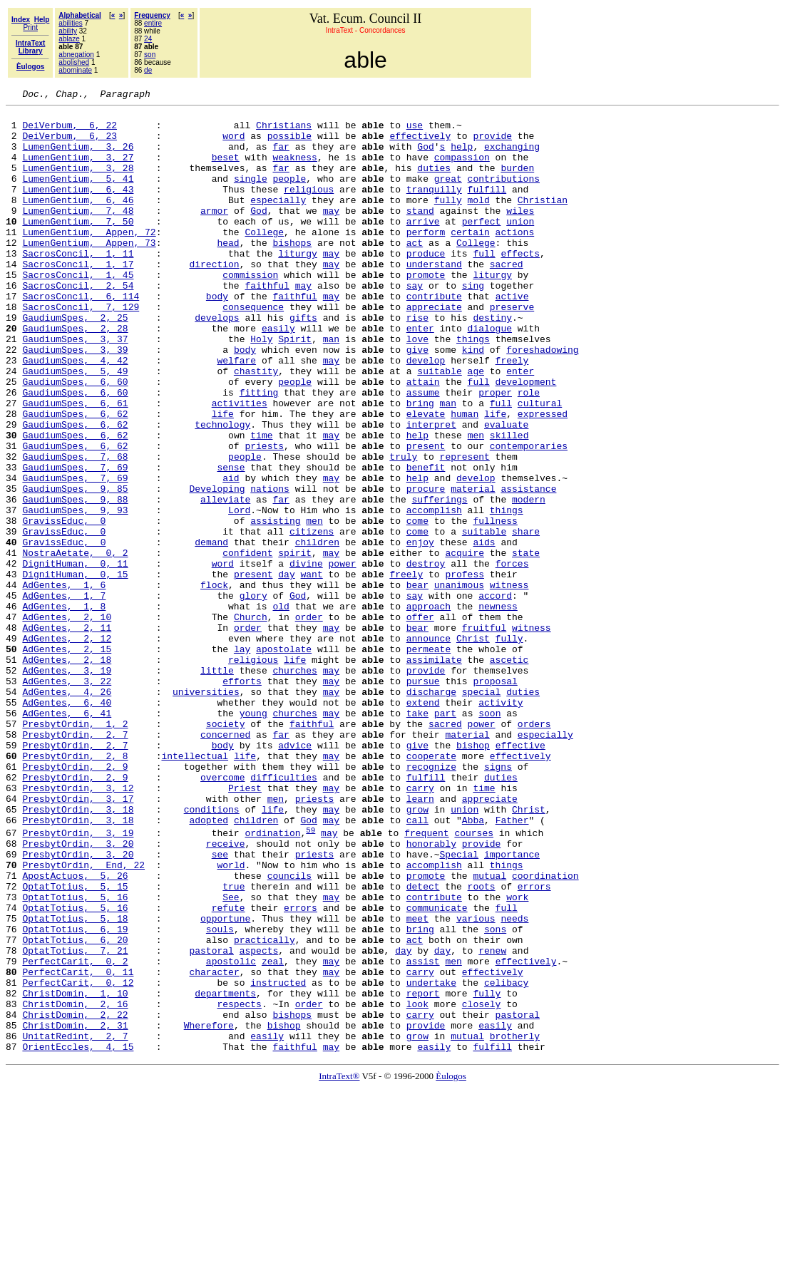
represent (464, 528)
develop (426, 413)
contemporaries (529, 516)
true (233, 1044)
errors (534, 1044)
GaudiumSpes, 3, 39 (75, 400)
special (481, 811)
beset (226, 169)
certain (470, 259)
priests (264, 516)
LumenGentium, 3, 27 (77, 169)
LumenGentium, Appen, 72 (88, 259)
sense (231, 541)
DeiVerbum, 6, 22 (69, 131)
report (423, 1172)
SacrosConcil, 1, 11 (77, 285)
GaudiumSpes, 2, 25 (75, 362)
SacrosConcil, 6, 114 (80, 336)
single (250, 195)
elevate (426, 477)
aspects (259, 1121)
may (331, 233)
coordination (545, 1031)
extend (423, 824)
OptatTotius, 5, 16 (75, 1057)
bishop (473, 875)
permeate (428, 759)
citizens (311, 618)
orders (534, 849)
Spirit (295, 387)
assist (423, 1134)
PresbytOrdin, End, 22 (83, 1018)
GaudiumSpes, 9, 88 (75, 580)
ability (67, 31)
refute (228, 1069)
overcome (222, 913)
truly (403, 528)
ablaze (68, 39)
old (280, 708)
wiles (520, 233)
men (475, 503)
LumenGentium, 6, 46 (77, 221)
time (261, 503)
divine (306, 657)
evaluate (506, 490)
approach (428, 708)
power (342, 657)
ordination (272, 980)
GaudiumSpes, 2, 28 (75, 375)
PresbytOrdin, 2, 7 (75, 862)
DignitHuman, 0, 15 (75, 670)
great (448, 195)
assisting (275, 605)
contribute (434, 336)
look (417, 1185)
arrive (423, 246)
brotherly (515, 1223)
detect (423, 1044)
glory (253, 695)
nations (269, 567)
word (233, 144)
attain (423, 439)
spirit (295, 644)
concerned (225, 862)
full (484, 285)
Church (250, 721)
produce (426, 285)
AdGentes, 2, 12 (66, 747)
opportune (225, 1082)
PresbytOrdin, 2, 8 (75, 888)
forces (512, 657)
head (228, 272)
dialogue (489, 375)
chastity (256, 426)
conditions (212, 952)
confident (247, 644)
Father (512, 965)
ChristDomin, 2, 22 (75, 1198)
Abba (473, 965)
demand (211, 631)
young (253, 836)
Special (458, 1005)
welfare (236, 413)
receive (225, 992)
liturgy (297, 285)
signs (498, 901)
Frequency (152, 15)
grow (417, 952)
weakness (294, 169)
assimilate (434, 772)
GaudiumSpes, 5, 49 (75, 426)
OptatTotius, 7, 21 (75, 1121)
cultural (540, 464)
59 (310, 977)
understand (434, 298)
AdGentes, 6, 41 (66, 836)
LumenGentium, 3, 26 (77, 156)
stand (420, 233)
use (414, 131)
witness (509, 682)
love (417, 387)
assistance (528, 567)
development (525, 439)
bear (417, 682)
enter (420, 375)
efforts (242, 798)
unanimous (459, 682)
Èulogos (451, 1266)
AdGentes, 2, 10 (66, 721)
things (473, 387)
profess (464, 670)
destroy (426, 657)
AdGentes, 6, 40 (66, 824)
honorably (431, 992)
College (264, 259)
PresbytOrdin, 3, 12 (77, 926)
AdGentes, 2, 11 (66, 734)
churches (294, 785)
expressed (543, 477)
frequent (426, 980)
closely (481, 1185)
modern (528, 580)
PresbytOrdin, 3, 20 (77, 992)
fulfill (486, 208)
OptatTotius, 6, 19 (75, 1095)
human (464, 477)
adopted (208, 965)
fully (448, 221)
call (417, 965)
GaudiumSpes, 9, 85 (75, 567)
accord (495, 695)
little (217, 785)
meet (417, 1082)
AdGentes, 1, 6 (64, 682)
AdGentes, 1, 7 (64, 695)
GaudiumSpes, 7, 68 (75, 528)
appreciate (434, 349)
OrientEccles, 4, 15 (77, 1236)
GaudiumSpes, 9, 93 (75, 593)
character (214, 1146)
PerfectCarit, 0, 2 (75, 1134)
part (445, 836)
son (149, 54)
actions (514, 259)
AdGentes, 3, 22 (66, 798)
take (417, 836)
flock (214, 682)
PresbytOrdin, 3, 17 (77, 939)
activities (239, 464)
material (473, 567)
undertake (431, 1159)
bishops (292, 272)
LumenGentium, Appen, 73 (88, 272)
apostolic (231, 1134)
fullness (495, 605)
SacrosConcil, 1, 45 (77, 310)
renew (492, 1121)
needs (514, 1082)
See (230, 1057)
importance (512, 1005)
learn (420, 939)
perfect (481, 246)
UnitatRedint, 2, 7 (75, 1223)
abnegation (76, 54)
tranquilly (434, 208)
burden (517, 182)
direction (214, 298)
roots (481, 1044)
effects (520, 285)
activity (500, 824)
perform (426, 259)
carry (420, 926)
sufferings (439, 580)
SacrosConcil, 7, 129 (80, 349)
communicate (437, 1069)
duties (434, 182)
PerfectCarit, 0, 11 (77, 1146)
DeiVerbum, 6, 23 (69, 144)
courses (473, 980)
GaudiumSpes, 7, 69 (75, 541)
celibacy (506, 1159)
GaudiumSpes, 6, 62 (75, 477)
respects (239, 1185)
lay (242, 759)
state (526, 644)
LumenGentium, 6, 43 (77, 208)
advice (295, 875)
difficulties (283, 913)
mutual (489, 1031)
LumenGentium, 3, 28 (77, 182)
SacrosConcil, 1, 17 (77, 298)
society (225, 849)
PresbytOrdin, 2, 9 (75, 901)
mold (479, 221)
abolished (73, 62)
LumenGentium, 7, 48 (77, 233)
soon (489, 836)
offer (420, 721)
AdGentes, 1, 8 (64, 708)
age (475, 426)
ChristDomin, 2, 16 (75, 1185)
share (526, 618)
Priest (245, 926)
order (309, 721)
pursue (423, 798)
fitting (259, 451)
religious (309, 208)
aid (230, 554)
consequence (253, 349)
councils (289, 1031)
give (417, 400)
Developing (217, 567)
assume (423, 451)
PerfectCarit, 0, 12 (77, 1159)
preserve (512, 349)
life (223, 477)
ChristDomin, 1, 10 (75, 1172)
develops (217, 362)
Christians (284, 131)
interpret (431, 490)
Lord (239, 593)
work (517, 1057)
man (331, 387)
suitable (439, 426)
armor (214, 233)
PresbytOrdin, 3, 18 (77, 952)
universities (206, 811)
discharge (431, 811)
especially (278, 221)
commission (250, 310)
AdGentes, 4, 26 (66, 811)
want (311, 670)
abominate (75, 70)
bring (420, 464)
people (289, 195)
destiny (492, 362)
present (426, 516)
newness (498, 708)
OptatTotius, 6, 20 (75, 1108)
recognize (431, 901)
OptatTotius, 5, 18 (75, 1082)
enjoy (420, 631)
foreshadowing (542, 400)
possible (289, 144)
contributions (504, 195)
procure (426, 567)
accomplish (434, 593)
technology (222, 490)
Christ (473, 747)
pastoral (211, 1121)
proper (495, 451)
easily (278, 375)
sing (473, 323)
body (217, 336)
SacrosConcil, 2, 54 (77, 323)
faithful (267, 323)
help (462, 156)
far (280, 156)
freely (511, 413)
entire (153, 23)
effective (520, 875)
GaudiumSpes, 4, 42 (75, 413)
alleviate (225, 580)
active (512, 336)
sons (495, 1095)
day (286, 670)
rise (417, 362)
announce (428, 747)
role (529, 451)
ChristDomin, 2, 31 (75, 1211)
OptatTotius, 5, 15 (75, 1044)
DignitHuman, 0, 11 (75, 657)
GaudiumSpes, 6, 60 (75, 439)
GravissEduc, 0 (64, 605)
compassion (462, 169)
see (220, 1005)
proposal (495, 798)
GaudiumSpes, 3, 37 (75, 387)
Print (30, 27)
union (520, 246)
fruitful (484, 734)
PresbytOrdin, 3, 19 (77, 980)
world (231, 1018)
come (417, 605)
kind (473, 400)
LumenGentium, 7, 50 (77, 246)
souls (220, 1095)
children (317, 631)
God (425, 156)
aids (484, 631)
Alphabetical (79, 15)
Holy (261, 387)
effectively (420, 144)
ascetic (509, 772)
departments (225, 1172)
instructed (278, 1159)
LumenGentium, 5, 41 (77, 195)
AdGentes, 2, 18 (66, 772)
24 (148, 39)
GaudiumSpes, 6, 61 (75, 464)
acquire (464, 644)
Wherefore (209, 1211)
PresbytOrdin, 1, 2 (75, 849)
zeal (273, 1134)
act (414, 272)
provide (492, 144)
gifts (303, 362)
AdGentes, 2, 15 (66, 759)
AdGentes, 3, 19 (66, 785)
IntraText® (339, 1266)
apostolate (284, 759)
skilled (509, 503)
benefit (426, 541)
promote (426, 310)
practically (264, 1108)
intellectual (194, 888)
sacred (506, 298)
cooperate (431, 888)
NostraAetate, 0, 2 (75, 644)
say (414, 323)
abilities (70, 23)
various (476, 1082)
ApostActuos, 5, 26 (75, 1031)
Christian (543, 221)
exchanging (512, 156)
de (148, 70)
